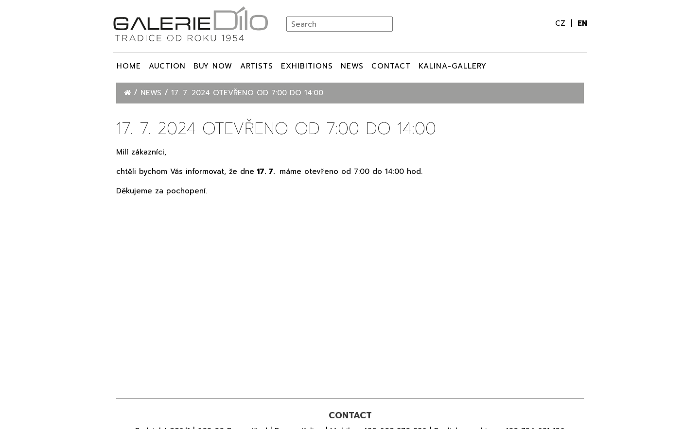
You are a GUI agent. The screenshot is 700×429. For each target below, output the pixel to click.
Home (129, 66)
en (582, 23)
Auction (167, 66)
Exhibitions (307, 66)
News (352, 66)
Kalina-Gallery (453, 66)
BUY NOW (212, 66)
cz (561, 23)
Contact (391, 66)
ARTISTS (256, 66)
